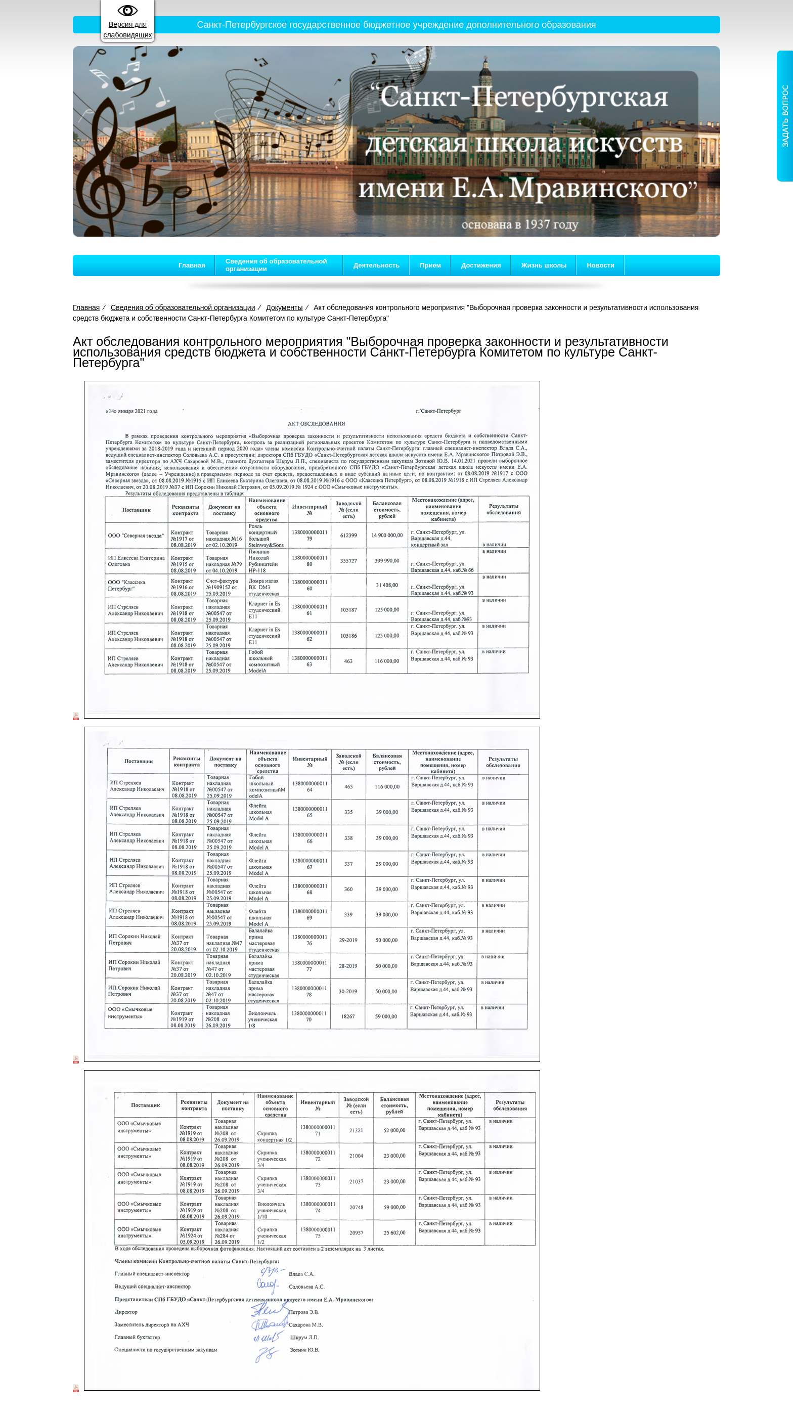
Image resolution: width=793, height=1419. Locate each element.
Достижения (481, 265)
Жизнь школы (544, 265)
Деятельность (377, 265)
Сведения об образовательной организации (276, 265)
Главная (192, 265)
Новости (600, 265)
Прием (430, 265)
